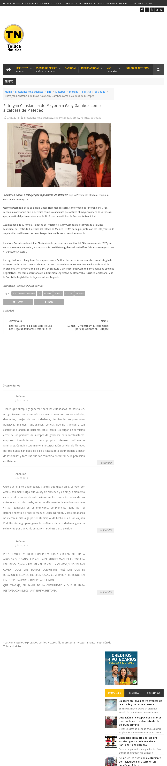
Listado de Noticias (136, 68)
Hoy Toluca (30, 3)
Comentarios (155, 132)
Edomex (57, 3)
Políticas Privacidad (135, 760)
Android (110, 3)
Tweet (13, 301)
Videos (152, 3)
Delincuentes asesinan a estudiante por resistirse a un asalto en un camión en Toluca (89, 697)
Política (86, 91)
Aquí (161, 760)
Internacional (85, 3)
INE (49, 91)
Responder (100, 465)
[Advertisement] (136, 38)
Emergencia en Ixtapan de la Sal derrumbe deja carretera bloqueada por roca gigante (146, 279)
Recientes (22, 69)
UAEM (99, 3)
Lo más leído (123, 132)
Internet (123, 3)
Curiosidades (138, 3)
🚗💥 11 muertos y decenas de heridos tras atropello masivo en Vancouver (146, 235)
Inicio (6, 3)
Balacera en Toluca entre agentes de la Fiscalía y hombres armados (144, 143)
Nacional (70, 3)
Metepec (17, 3)
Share (34, 301)
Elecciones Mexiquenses (29, 91)
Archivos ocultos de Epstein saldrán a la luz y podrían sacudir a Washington (139, 365)
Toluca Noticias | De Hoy (44, 760)
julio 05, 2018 (21, 403)
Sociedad (100, 91)
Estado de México (46, 69)
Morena (73, 91)
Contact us (155, 661)
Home (8, 91)
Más (111, 69)
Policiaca (44, 3)
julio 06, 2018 (21, 481)
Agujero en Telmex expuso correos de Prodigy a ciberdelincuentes (87, 728)
